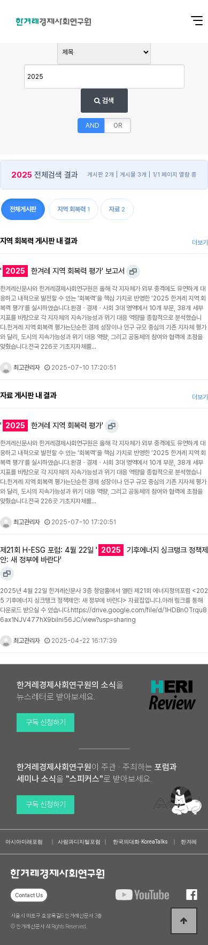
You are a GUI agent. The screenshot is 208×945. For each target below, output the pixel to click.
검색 (104, 101)
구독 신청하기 (46, 722)
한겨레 (189, 842)
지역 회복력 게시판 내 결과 (38, 240)
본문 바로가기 (0, 0)
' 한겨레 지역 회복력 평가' (51, 425)
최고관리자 (20, 367)
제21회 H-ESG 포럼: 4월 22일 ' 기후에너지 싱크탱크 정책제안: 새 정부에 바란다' (104, 554)
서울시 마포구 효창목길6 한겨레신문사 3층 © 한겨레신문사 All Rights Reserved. (56, 920)
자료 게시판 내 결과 (28, 395)
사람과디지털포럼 (79, 842)
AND (92, 125)
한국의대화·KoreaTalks (140, 842)
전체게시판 (23, 209)
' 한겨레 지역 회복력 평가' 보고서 (62, 271)
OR (117, 125)
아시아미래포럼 (24, 842)
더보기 (200, 242)
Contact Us (29, 895)
